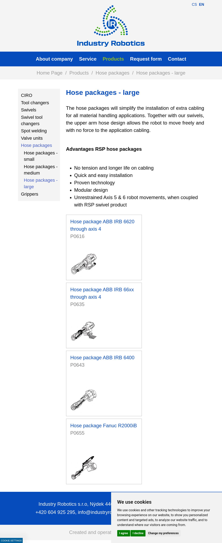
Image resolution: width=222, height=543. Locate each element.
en (201, 4)
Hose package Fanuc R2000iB (103, 425)
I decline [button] (138, 533)
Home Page (50, 73)
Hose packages (112, 73)
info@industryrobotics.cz (105, 512)
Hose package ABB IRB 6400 (102, 357)
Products (79, 73)
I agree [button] (123, 533)
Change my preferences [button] (163, 533)
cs (194, 4)
